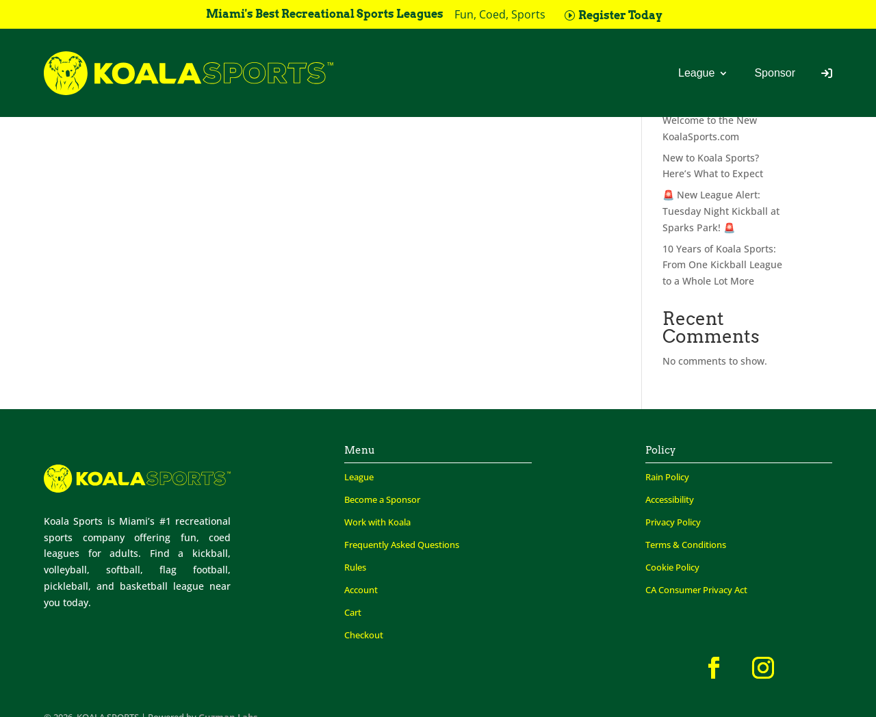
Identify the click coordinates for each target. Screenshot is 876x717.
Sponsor (774, 73)
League (696, 73)
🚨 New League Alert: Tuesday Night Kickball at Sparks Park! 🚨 (721, 211)
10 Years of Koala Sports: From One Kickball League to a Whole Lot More (722, 265)
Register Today (620, 15)
